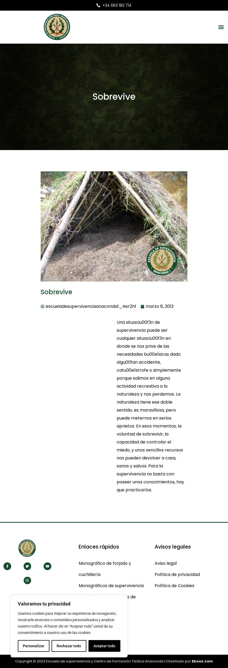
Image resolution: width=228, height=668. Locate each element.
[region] (69, 626)
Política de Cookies (174, 586)
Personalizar (33, 646)
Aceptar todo (104, 646)
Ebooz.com (202, 661)
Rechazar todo (69, 646)
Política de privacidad (177, 574)
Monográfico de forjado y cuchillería (105, 569)
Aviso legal (166, 563)
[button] (221, 27)
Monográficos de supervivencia (111, 586)
